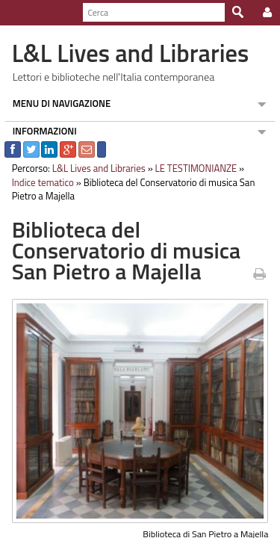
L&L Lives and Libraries (94, 168)
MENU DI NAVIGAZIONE (57, 103)
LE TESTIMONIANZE (192, 168)
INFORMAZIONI (40, 130)
